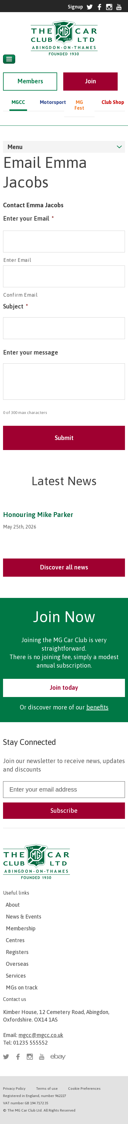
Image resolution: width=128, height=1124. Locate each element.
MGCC (18, 102)
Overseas (17, 964)
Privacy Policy (14, 1088)
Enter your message (30, 352)
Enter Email (17, 260)
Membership (21, 928)
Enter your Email (28, 218)
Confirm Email (20, 295)
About (13, 905)
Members (30, 81)
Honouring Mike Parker (38, 515)
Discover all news (64, 567)
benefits (97, 707)
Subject (15, 306)
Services (16, 976)
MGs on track (22, 987)
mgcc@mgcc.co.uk (41, 1035)
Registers (17, 952)
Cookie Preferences (84, 1088)
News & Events (23, 916)
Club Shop (113, 102)
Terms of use (47, 1088)
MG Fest (79, 105)
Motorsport (48, 102)
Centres (15, 940)
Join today (64, 687)
